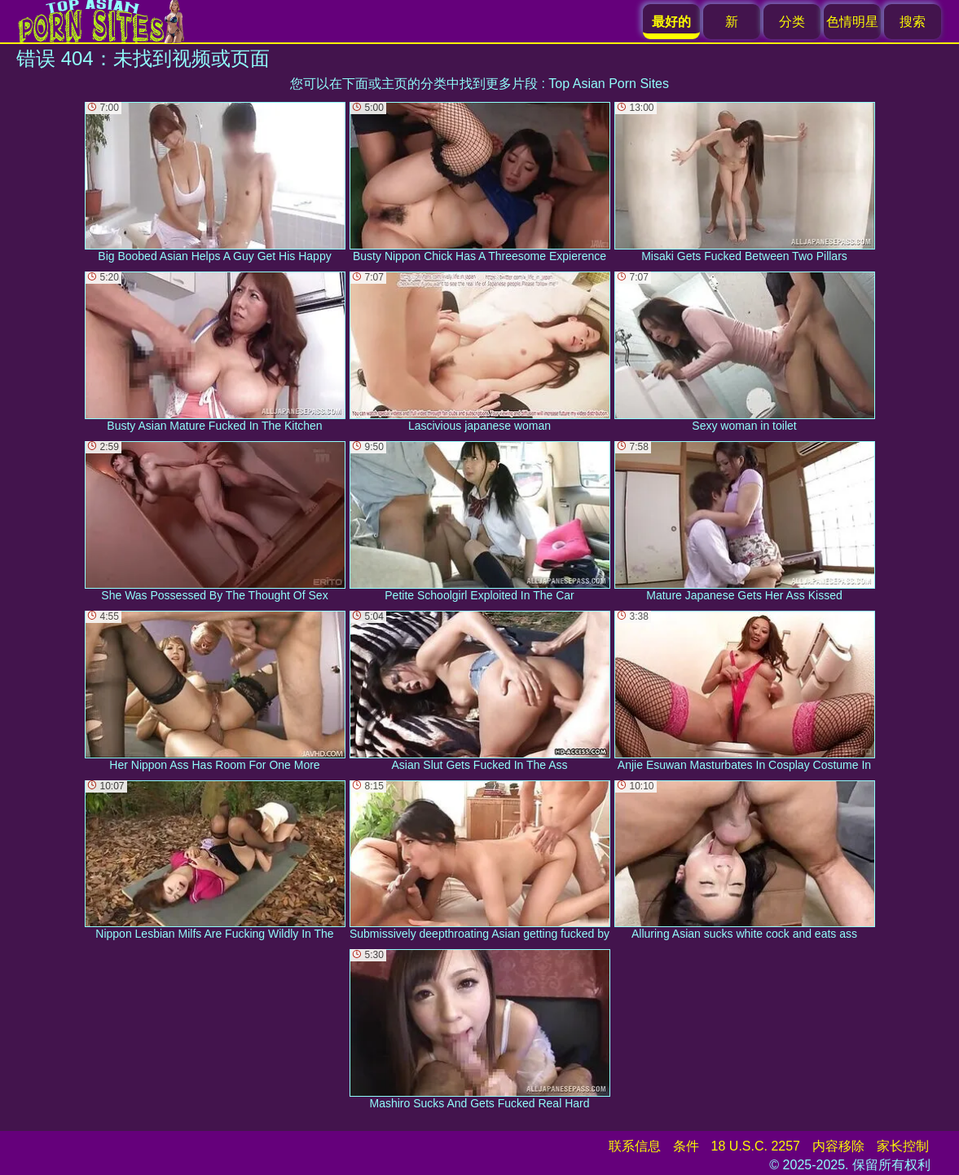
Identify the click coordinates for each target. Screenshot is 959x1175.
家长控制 (903, 1146)
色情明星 (852, 22)
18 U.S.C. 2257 (755, 1146)
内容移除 (838, 1146)
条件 (686, 1146)
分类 (792, 22)
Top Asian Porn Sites (608, 84)
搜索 (913, 22)
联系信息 (635, 1146)
